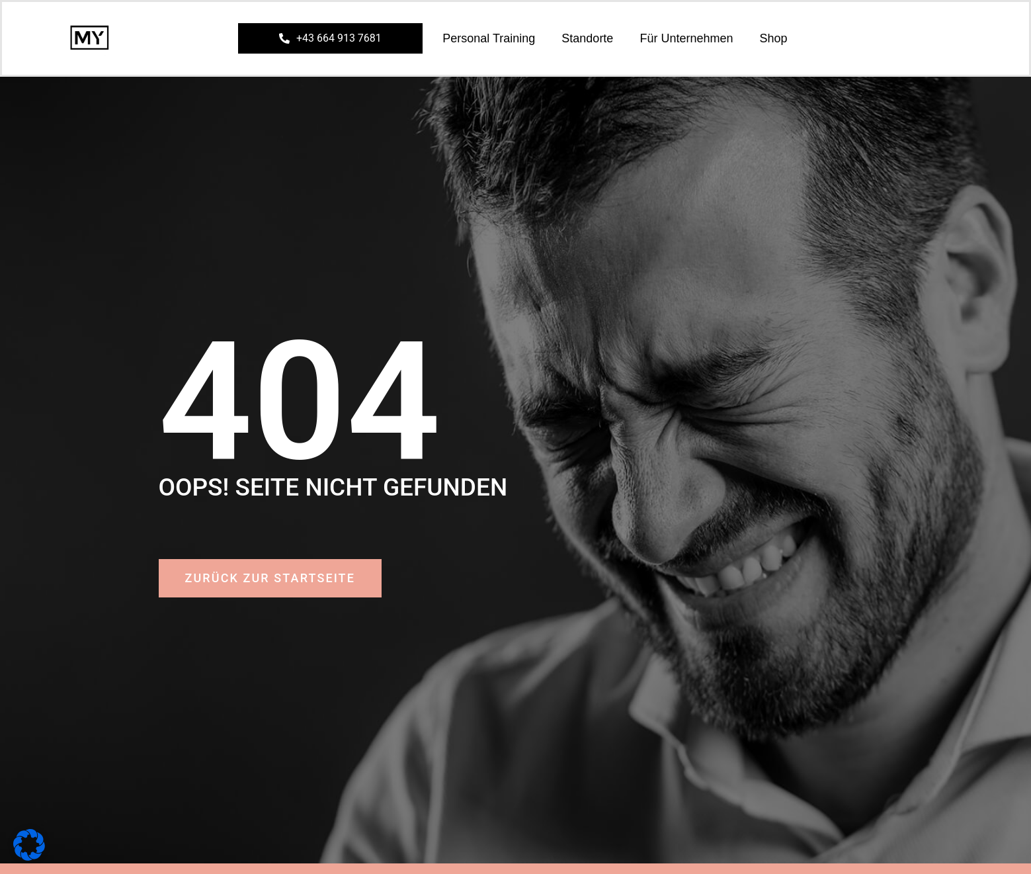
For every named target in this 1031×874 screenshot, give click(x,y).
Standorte (587, 38)
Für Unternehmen (686, 38)
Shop (773, 38)
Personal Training (488, 38)
